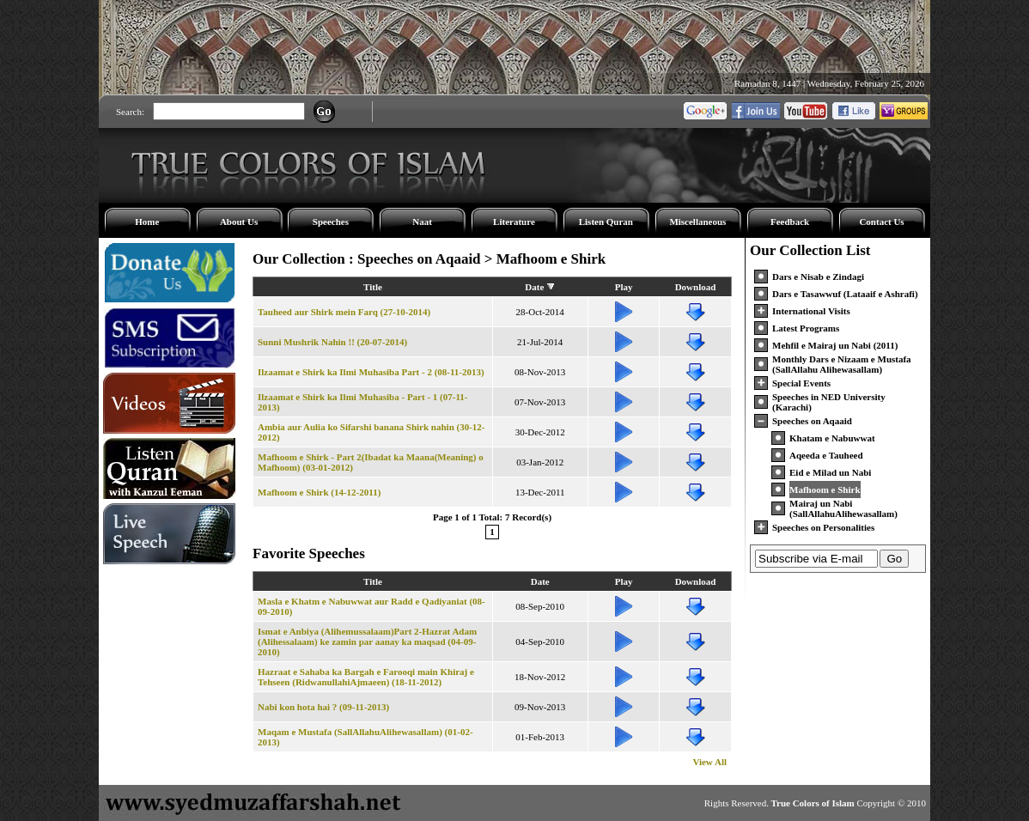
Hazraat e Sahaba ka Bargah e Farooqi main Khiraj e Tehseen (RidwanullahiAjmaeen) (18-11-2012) (366, 676)
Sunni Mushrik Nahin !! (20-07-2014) (332, 342)
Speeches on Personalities (823, 527)
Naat (422, 221)
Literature (514, 221)
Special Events (801, 383)
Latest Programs (805, 328)
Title (372, 287)
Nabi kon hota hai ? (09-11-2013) (323, 707)
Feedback (789, 221)
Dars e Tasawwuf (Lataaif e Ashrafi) (845, 294)
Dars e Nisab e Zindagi (818, 276)
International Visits (811, 311)
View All (709, 762)
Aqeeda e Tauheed (826, 455)
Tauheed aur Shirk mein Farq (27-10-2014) (344, 312)
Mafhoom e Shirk (825, 489)
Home (147, 221)
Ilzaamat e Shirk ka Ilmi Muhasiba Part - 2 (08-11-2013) (371, 372)
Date (534, 287)
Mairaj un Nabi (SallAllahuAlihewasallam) (843, 508)
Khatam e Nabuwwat (832, 438)
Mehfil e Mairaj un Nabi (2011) (835, 345)
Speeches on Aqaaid (812, 421)
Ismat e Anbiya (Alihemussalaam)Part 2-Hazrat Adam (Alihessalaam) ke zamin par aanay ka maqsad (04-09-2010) (367, 641)
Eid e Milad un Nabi (830, 472)
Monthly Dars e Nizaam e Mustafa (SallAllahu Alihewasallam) (841, 364)
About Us (239, 221)
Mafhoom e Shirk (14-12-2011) (319, 492)
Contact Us (881, 221)
